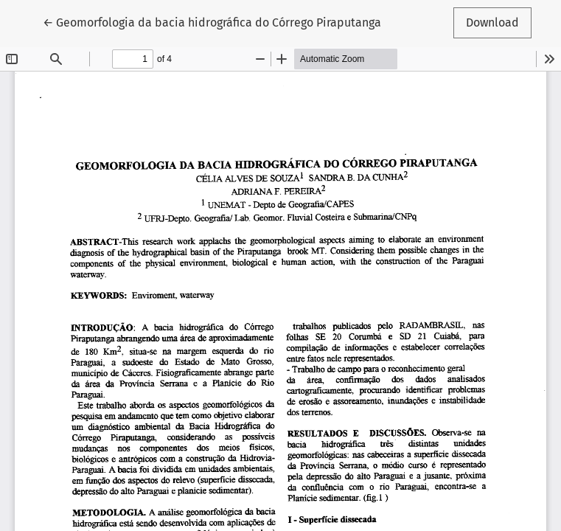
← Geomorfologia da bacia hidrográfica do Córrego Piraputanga (212, 21)
